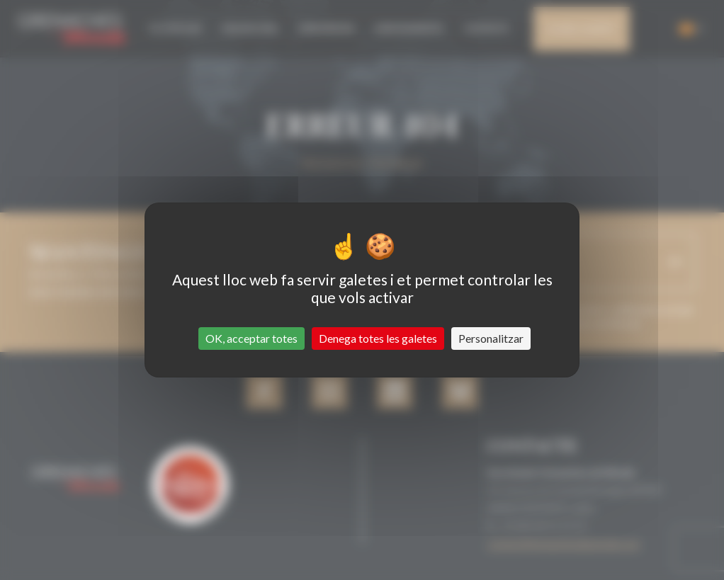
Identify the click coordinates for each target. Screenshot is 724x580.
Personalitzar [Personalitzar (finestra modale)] (491, 338)
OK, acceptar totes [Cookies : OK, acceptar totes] (251, 338)
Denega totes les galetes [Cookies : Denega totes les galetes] (378, 338)
